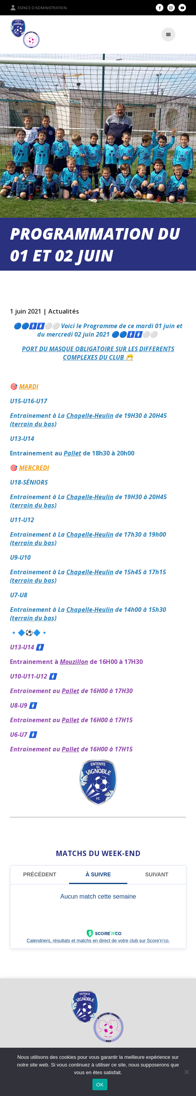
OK (100, 1085)
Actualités (63, 311)
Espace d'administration (38, 8)
